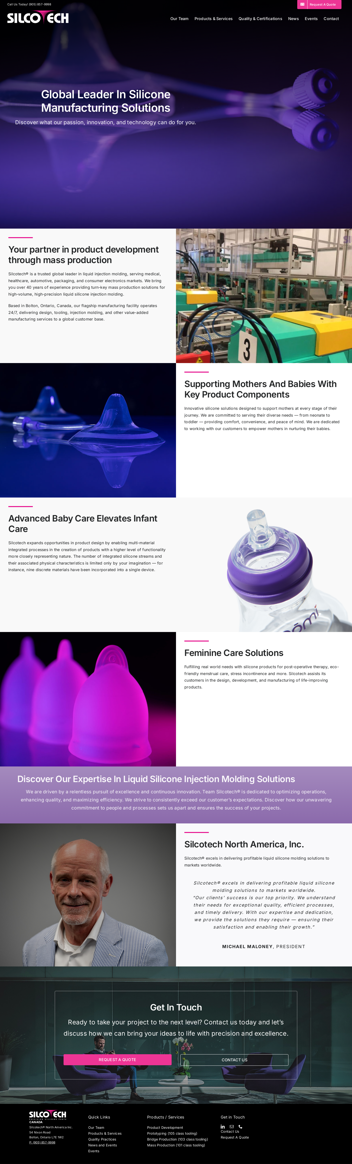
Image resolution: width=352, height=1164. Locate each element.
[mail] (232, 1127)
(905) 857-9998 (40, 4)
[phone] (240, 1127)
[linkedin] (223, 1127)
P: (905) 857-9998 (42, 1142)
